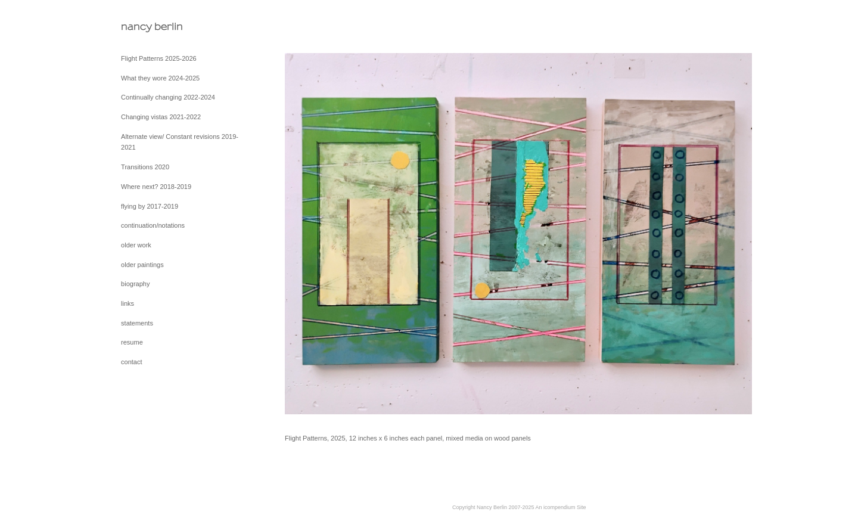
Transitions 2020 (145, 166)
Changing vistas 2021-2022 (161, 116)
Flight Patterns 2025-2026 (159, 58)
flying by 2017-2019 (149, 206)
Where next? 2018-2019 (156, 186)
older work (136, 245)
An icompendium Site (561, 507)
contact (131, 361)
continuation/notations (153, 225)
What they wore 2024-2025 (160, 78)
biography (135, 283)
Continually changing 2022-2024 (168, 97)
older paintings (142, 264)
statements (137, 323)
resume (132, 342)
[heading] (151, 26)
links (127, 303)
